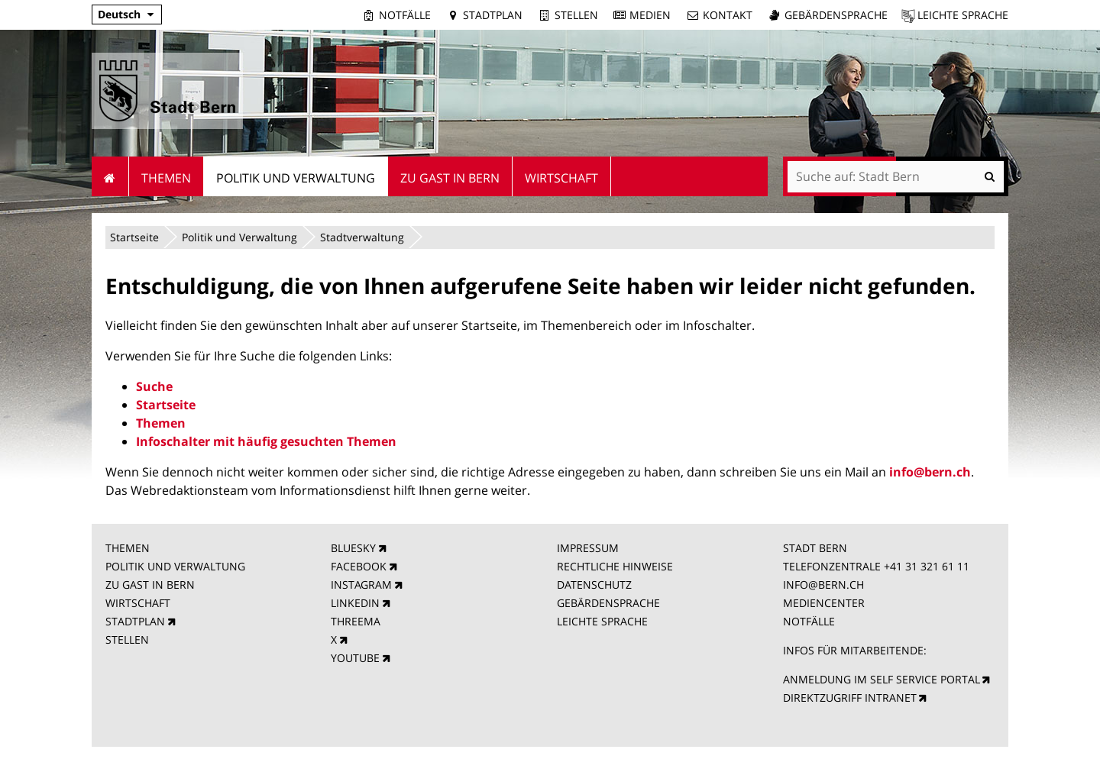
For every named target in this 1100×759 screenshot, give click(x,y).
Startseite (134, 237)
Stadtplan (492, 15)
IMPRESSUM (588, 548)
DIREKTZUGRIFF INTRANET (850, 697)
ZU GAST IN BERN (150, 584)
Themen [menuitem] (166, 178)
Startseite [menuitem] (110, 176)
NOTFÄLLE (809, 621)
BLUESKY (353, 548)
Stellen (576, 15)
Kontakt (727, 15)
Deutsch (119, 14)
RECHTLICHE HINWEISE (615, 566)
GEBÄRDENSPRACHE (608, 603)
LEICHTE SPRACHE (602, 621)
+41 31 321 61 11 (926, 566)
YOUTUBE (355, 658)
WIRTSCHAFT (137, 603)
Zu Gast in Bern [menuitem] (450, 178)
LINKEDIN (355, 603)
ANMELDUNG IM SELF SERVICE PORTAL (881, 679)
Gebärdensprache (836, 15)
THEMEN (127, 548)
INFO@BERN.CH (823, 584)
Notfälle (405, 15)
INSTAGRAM (361, 584)
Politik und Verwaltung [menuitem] (295, 178)
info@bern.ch (930, 471)
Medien (650, 15)
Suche (154, 386)
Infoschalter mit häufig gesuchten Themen (266, 441)
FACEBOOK (359, 566)
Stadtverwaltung (362, 237)
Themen (161, 423)
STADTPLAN (135, 621)
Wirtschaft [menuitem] (561, 178)
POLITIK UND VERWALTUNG (175, 566)
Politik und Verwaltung (239, 237)
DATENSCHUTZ (594, 584)
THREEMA (355, 621)
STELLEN (127, 639)
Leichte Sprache (962, 15)
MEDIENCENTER (824, 603)
